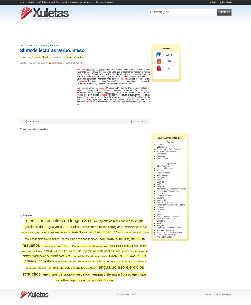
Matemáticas (162, 175)
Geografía (161, 186)
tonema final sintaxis (66, 261)
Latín (159, 212)
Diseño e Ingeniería (165, 230)
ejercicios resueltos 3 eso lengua (122, 221)
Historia (160, 170)
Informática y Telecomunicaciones (171, 189)
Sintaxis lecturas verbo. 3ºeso (52, 50)
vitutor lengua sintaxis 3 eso (55, 246)
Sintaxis (42, 268)
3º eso (118, 232)
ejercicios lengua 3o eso (124, 245)
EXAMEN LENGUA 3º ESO (127, 256)
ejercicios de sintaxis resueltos (66, 274)
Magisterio (161, 200)
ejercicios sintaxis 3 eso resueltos (106, 251)
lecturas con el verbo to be (93, 261)
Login (214, 2)
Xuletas (208, 294)
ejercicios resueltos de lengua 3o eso (61, 220)
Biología (160, 177)
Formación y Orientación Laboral (171, 205)
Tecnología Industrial (166, 218)
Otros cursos (162, 158)
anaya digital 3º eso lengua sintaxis (90, 256)
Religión (160, 225)
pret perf (110, 92)
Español (160, 209)
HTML (164, 61)
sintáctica (100, 70)
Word (164, 55)
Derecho (160, 198)
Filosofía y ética (163, 173)
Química (160, 182)
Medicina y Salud (164, 202)
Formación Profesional (166, 151)
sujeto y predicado (131, 74)
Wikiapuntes (125, 294)
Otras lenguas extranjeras (168, 216)
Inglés (159, 184)
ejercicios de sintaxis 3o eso (92, 280)
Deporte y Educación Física (169, 228)
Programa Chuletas (104, 2)
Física (159, 180)
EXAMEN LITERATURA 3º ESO (62, 251)
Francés (160, 207)
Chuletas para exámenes (81, 2)
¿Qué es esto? (34, 2)
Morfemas (81, 88)
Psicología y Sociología (167, 234)
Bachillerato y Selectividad (168, 149)
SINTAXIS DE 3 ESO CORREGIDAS (79, 239)
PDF (163, 68)
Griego (160, 214)
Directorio (48, 2)
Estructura (90, 70)
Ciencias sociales (164, 196)
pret (85, 95)
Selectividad (61, 2)
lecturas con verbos (39, 261)
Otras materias (163, 166)
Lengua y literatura (49, 45)
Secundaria (162, 147)
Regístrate (227, 2)
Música (160, 223)
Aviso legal (227, 294)
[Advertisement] (125, 33)
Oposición (161, 156)
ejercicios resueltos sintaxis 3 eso (64, 232)
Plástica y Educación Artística (169, 232)
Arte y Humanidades (166, 237)
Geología (161, 221)
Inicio (22, 2)
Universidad (162, 154)
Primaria (160, 145)
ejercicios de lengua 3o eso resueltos (52, 227)
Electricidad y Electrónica (168, 191)
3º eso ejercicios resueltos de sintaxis (89, 246)
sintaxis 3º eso (100, 232)
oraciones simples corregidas (102, 227)
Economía (161, 193)
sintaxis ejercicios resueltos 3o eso (71, 267)
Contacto (216, 294)
